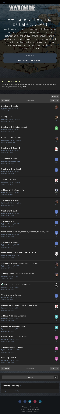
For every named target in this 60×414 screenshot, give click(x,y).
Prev (7, 100)
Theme (25, 407)
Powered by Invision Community (30, 411)
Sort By (55, 96)
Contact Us (34, 407)
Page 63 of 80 (30, 100)
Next (53, 100)
